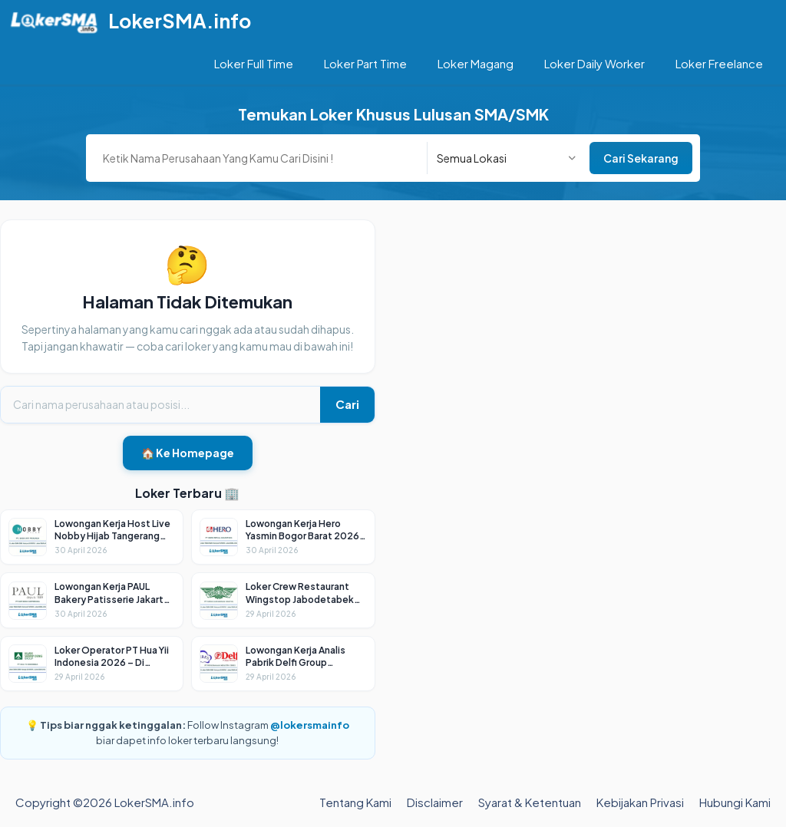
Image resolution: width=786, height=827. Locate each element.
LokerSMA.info (179, 20)
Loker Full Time (253, 63)
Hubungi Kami (735, 802)
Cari (347, 404)
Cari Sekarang (641, 158)
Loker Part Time (365, 63)
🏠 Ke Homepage (187, 453)
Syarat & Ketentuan (529, 802)
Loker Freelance (719, 63)
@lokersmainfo (309, 725)
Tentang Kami (355, 802)
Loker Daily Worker (594, 63)
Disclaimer (435, 802)
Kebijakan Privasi (640, 802)
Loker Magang (476, 63)
